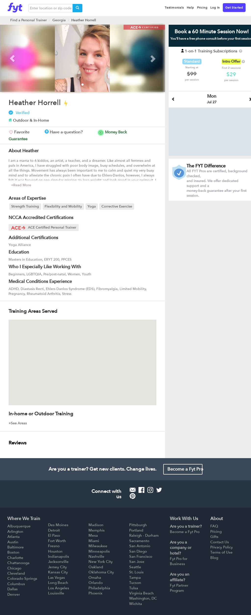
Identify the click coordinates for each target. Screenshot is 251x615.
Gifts (214, 536)
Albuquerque (19, 526)
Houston (55, 551)
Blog (214, 557)
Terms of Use (221, 552)
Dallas (12, 589)
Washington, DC (143, 598)
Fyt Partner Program (179, 588)
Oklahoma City (101, 572)
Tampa (135, 577)
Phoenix (95, 593)
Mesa (93, 535)
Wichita (135, 603)
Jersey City (57, 567)
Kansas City (58, 572)
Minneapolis (99, 551)
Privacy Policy (221, 547)
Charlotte (15, 557)
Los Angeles (58, 588)
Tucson (135, 582)
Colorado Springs (22, 578)
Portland (136, 530)
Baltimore (15, 547)
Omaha (94, 577)
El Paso (54, 535)
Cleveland (16, 573)
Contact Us (219, 542)
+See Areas (18, 423)
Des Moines (58, 524)
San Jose (136, 561)
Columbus (16, 583)
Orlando (95, 582)
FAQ (214, 526)
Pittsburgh (138, 524)
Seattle (135, 567)
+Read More (21, 185)
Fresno (54, 546)
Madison (95, 524)
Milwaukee (97, 546)
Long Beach (58, 582)
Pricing (216, 531)
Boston (13, 552)
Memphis (96, 530)
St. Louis (136, 572)
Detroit (54, 530)
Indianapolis (58, 556)
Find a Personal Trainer (28, 20)
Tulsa (133, 588)
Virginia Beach (141, 593)
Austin (12, 542)
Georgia (59, 20)
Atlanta (13, 536)
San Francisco (140, 556)
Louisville (56, 593)
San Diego (138, 551)
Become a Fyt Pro (185, 469)
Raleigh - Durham (144, 535)
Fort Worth (57, 540)
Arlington (15, 531)
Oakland (95, 567)
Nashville (96, 556)
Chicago (14, 568)
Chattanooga (18, 562)
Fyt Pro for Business (178, 561)
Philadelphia (99, 588)
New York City (100, 561)
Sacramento (139, 540)
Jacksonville (58, 561)
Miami (93, 540)
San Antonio (139, 546)
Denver (13, 594)
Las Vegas (56, 577)
